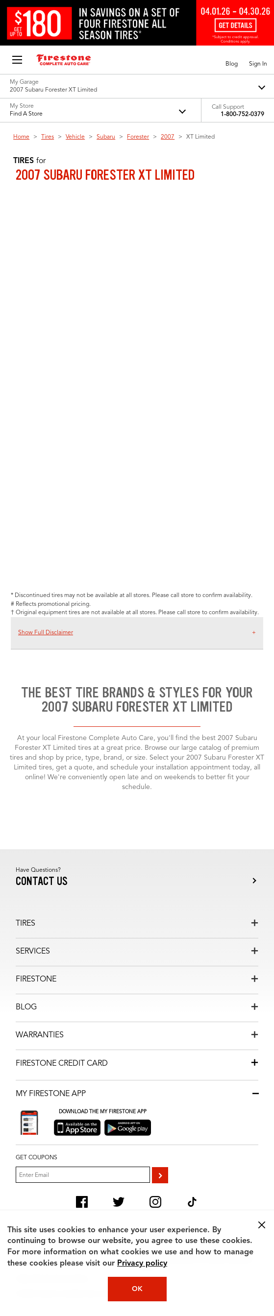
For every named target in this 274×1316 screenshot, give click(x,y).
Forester (138, 137)
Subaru (106, 137)
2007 (167, 137)
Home (21, 137)
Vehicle (75, 137)
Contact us (42, 881)
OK (137, 1289)
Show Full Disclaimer (45, 633)
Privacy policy (142, 1264)
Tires (47, 137)
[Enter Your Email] (83, 1175)
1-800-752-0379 (242, 115)
